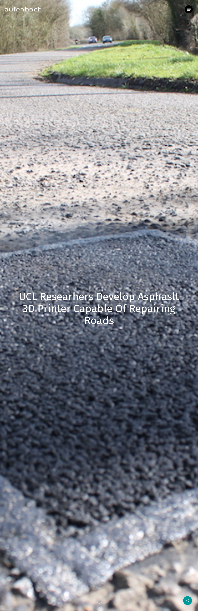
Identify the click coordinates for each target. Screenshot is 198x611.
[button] (189, 9)
